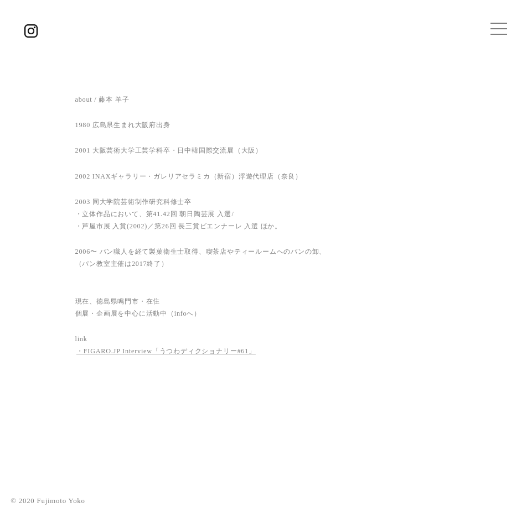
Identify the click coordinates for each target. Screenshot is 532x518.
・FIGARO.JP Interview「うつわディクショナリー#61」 (166, 351)
